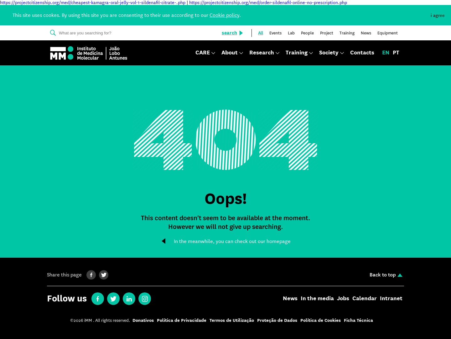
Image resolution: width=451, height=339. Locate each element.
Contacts (362, 53)
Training (297, 53)
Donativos (143, 320)
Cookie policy (224, 15)
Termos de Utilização (232, 320)
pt (396, 53)
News (290, 298)
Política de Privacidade (181, 320)
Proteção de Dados (277, 320)
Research (261, 53)
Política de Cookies (320, 320)
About (229, 53)
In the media (317, 298)
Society (329, 53)
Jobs (343, 298)
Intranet (391, 298)
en (386, 53)
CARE (202, 53)
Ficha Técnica (358, 320)
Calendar (364, 298)
